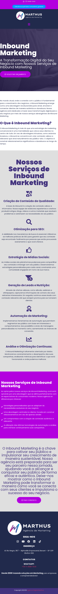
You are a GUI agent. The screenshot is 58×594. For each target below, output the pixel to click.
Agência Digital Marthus (35, 590)
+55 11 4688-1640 (29, 566)
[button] (29, 24)
